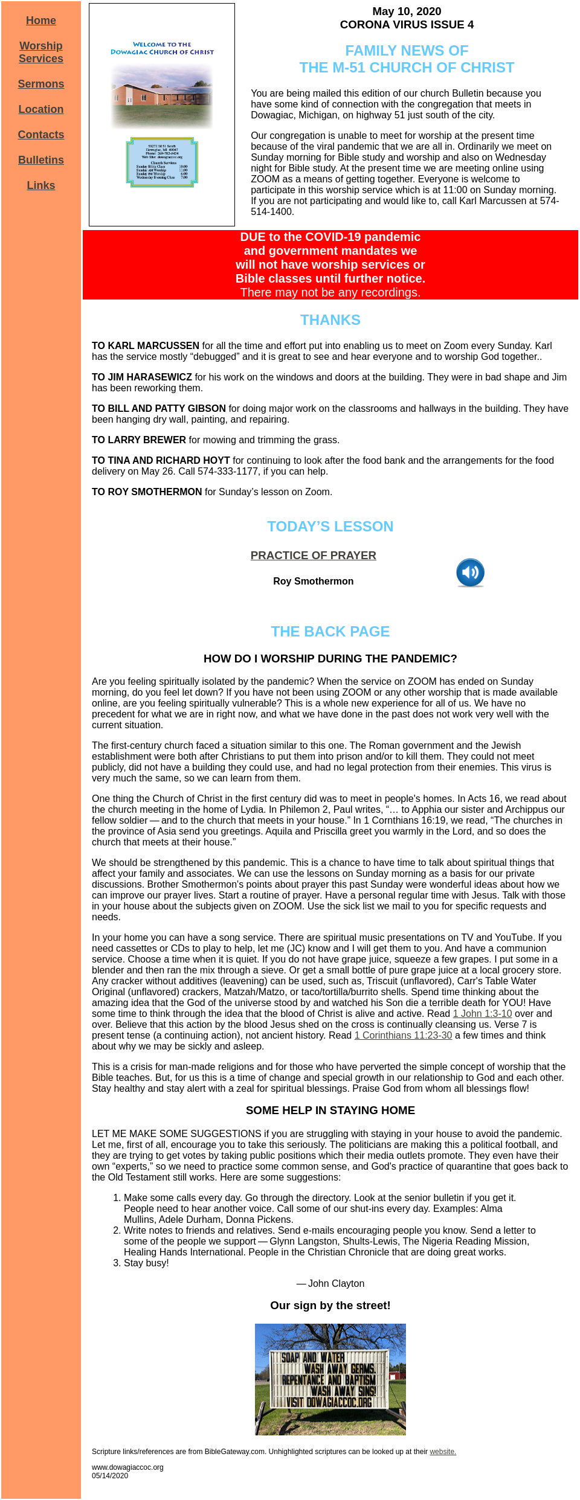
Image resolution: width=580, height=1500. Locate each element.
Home (41, 20)
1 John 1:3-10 (482, 1013)
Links (41, 185)
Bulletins (41, 160)
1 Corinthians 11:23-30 (404, 1035)
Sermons (41, 84)
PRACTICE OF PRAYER (313, 555)
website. (443, 1451)
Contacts (41, 135)
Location (41, 109)
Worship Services (41, 52)
